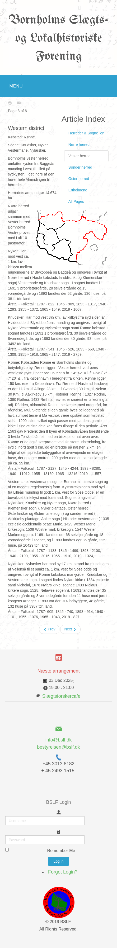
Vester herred (79, 156)
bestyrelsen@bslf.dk (58, 747)
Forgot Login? (62, 872)
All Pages (76, 201)
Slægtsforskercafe (61, 696)
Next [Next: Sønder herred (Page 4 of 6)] (70, 629)
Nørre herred (79, 144)
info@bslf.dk (58, 740)
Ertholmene (77, 190)
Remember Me (61, 850)
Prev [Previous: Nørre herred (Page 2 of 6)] (49, 629)
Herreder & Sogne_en (86, 133)
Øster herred (78, 179)
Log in (58, 861)
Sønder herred (80, 167)
